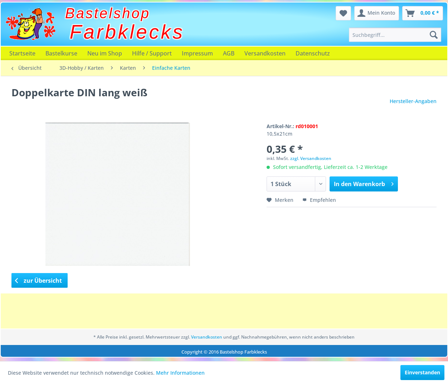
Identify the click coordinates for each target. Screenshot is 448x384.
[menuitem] (395, 35)
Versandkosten (265, 53)
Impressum (197, 53)
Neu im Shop (104, 53)
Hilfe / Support (152, 53)
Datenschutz (313, 53)
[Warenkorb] (422, 13)
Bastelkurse (61, 53)
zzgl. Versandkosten (310, 158)
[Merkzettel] (343, 13)
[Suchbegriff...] (395, 35)
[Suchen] (433, 35)
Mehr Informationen (180, 372)
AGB (228, 53)
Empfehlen (319, 199)
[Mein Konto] (376, 13)
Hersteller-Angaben (413, 101)
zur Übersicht (38, 281)
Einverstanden (422, 372)
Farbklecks (127, 32)
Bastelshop (107, 13)
